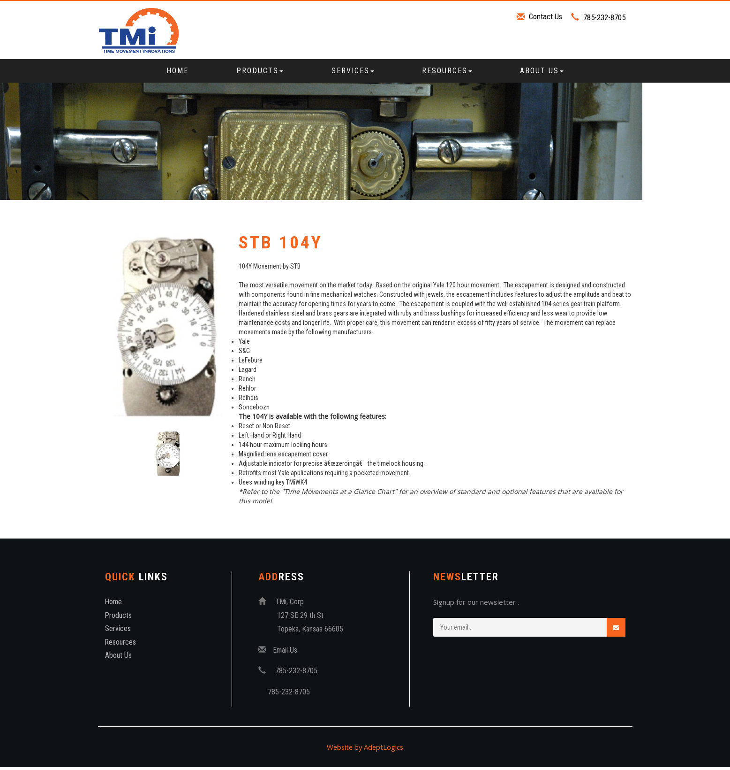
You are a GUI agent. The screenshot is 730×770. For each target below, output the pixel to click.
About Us (118, 658)
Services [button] (352, 70)
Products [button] (259, 70)
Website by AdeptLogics (365, 750)
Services (118, 631)
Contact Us (545, 16)
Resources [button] (447, 70)
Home (177, 70)
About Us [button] (542, 70)
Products (118, 618)
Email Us (285, 652)
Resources (120, 645)
